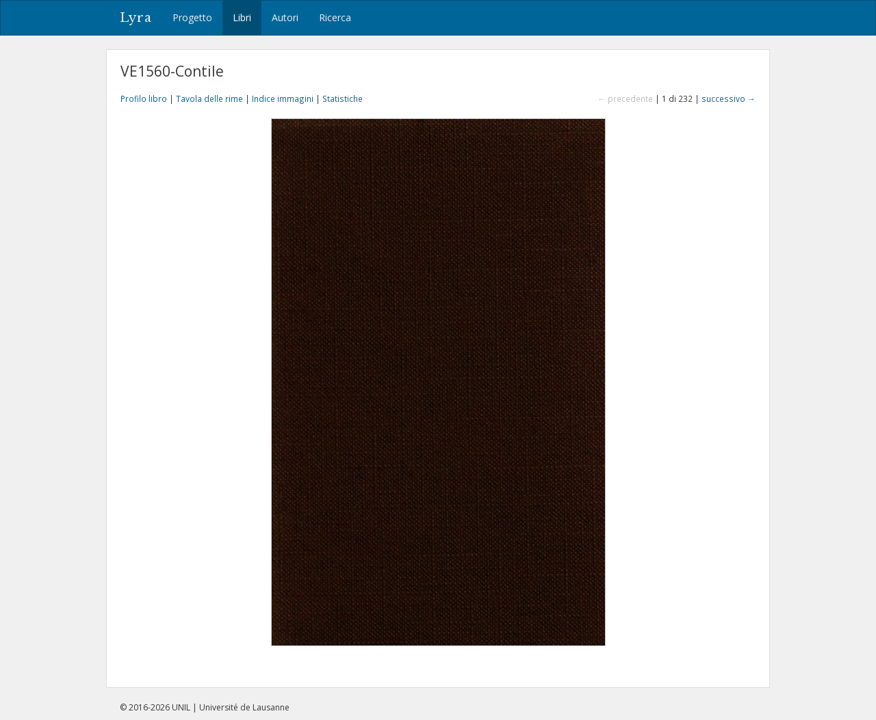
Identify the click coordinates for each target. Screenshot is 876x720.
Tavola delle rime (209, 98)
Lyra (136, 17)
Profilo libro (143, 98)
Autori (285, 17)
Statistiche (342, 98)
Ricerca (335, 17)
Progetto (192, 17)
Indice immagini (282, 98)
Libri (242, 17)
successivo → (728, 98)
